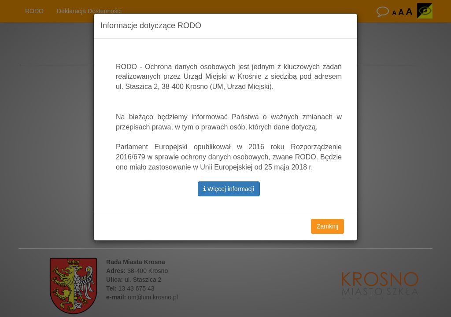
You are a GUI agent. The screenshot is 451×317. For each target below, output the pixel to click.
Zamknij (327, 226)
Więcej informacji (228, 188)
